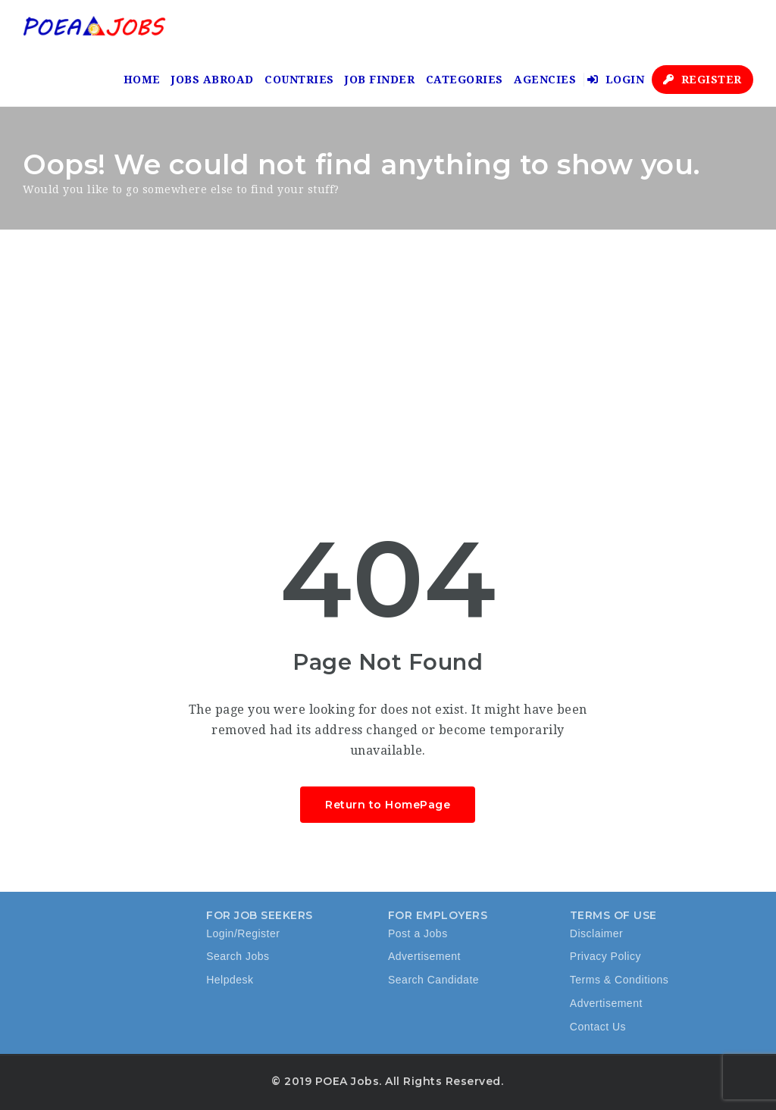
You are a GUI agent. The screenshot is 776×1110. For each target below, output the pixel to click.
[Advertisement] (388, 343)
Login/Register (243, 933)
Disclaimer (596, 933)
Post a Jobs (418, 933)
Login (616, 79)
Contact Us (598, 1027)
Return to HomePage (387, 804)
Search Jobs (237, 956)
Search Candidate (433, 980)
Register (702, 79)
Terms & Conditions (619, 980)
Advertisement (424, 956)
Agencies (545, 79)
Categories (464, 79)
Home (142, 79)
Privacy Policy (605, 956)
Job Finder (380, 79)
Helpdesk (229, 980)
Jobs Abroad (212, 79)
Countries (299, 79)
